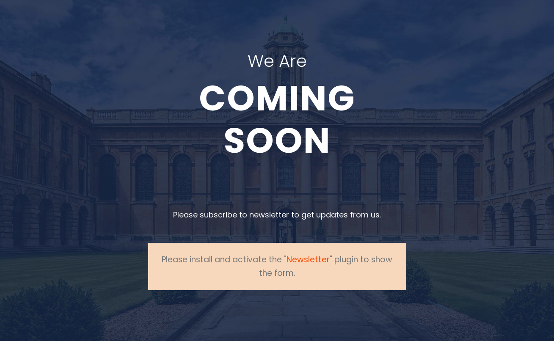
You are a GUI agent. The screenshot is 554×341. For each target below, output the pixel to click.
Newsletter (308, 259)
